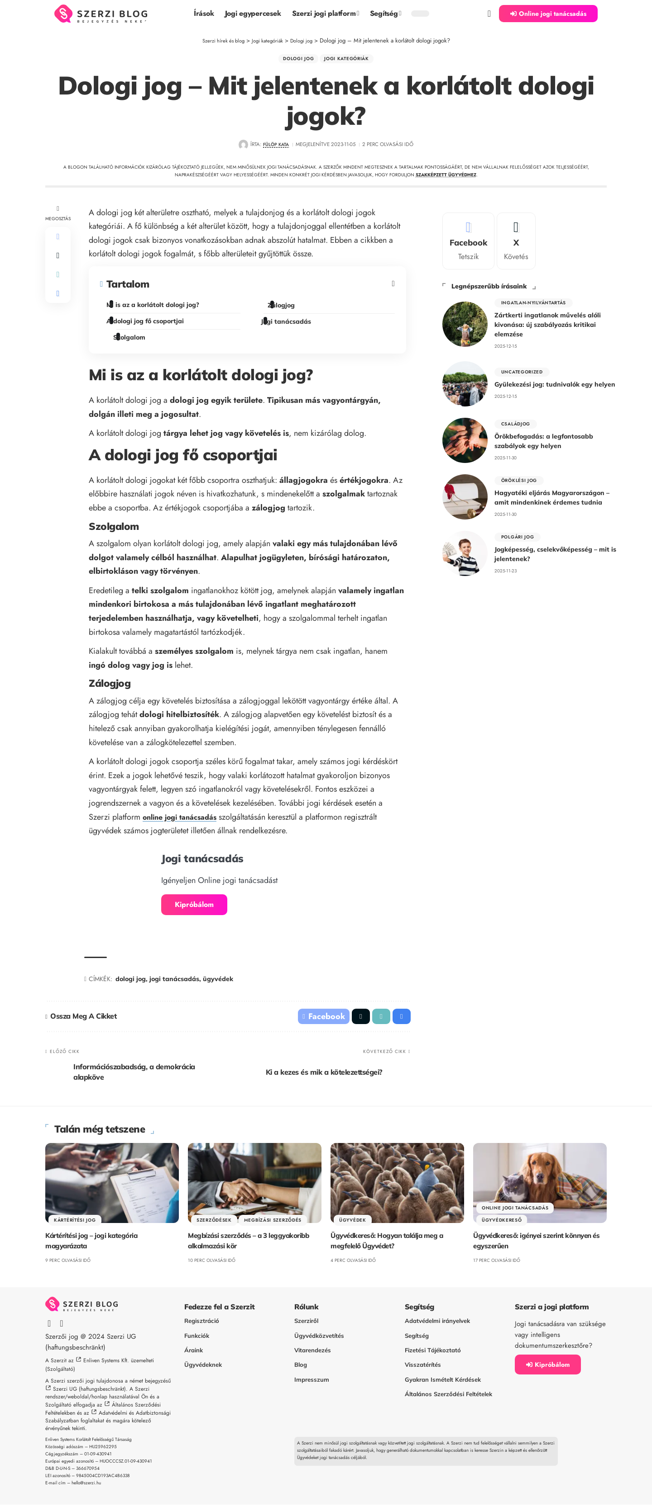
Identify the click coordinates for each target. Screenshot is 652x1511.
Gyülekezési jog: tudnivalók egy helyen (554, 384)
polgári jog (517, 535)
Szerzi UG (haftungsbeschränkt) (89, 1395)
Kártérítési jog (75, 1226)
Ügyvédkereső (502, 1226)
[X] (516, 237)
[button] (489, 13)
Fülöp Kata (276, 147)
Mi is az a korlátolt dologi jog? (154, 308)
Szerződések (214, 1226)
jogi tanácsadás (174, 982)
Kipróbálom (194, 907)
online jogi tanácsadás (184, 820)
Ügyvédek (352, 1226)
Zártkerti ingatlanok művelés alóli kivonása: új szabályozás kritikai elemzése (547, 323)
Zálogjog (285, 309)
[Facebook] (468, 237)
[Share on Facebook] (58, 241)
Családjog (515, 422)
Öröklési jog (519, 478)
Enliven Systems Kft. (106, 1366)
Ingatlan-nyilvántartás (533, 300)
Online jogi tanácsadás (515, 1213)
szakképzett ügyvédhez (446, 178)
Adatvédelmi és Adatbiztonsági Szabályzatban (108, 1423)
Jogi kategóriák (350, 60)
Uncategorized (522, 370)
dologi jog (130, 982)
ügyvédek (218, 982)
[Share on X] (58, 263)
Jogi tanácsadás (287, 325)
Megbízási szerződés (273, 1226)
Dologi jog (294, 60)
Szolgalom (133, 341)
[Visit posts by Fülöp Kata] (241, 148)
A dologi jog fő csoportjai (147, 325)
